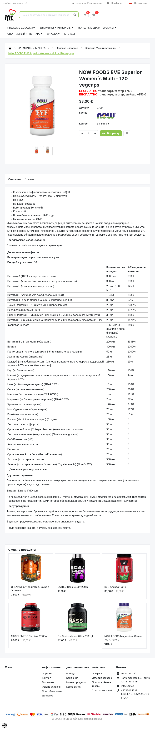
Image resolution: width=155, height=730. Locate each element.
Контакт (46, 677)
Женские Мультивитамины (101, 48)
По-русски (138, 3)
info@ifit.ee (127, 685)
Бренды (69, 33)
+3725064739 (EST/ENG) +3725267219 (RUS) (135, 694)
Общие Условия (51, 686)
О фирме (47, 673)
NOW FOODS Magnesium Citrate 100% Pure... (123, 638)
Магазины (48, 682)
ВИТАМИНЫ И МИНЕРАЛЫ (55, 27)
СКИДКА (52, 33)
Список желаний (102, 690)
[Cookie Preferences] (4, 725)
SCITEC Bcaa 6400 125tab (73, 586)
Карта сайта (73, 686)
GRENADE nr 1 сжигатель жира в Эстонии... (30, 588)
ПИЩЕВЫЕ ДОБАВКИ (20, 27)
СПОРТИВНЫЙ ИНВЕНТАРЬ (23, 33)
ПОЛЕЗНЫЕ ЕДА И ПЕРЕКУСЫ (96, 27)
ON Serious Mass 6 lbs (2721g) (75, 636)
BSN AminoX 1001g (115, 586)
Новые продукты (76, 682)
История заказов (102, 677)
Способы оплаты (52, 691)
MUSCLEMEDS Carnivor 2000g (29, 636)
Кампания (72, 677)
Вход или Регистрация (87, 3)
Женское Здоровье (67, 48)
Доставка (47, 695)
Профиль (114, 3)
